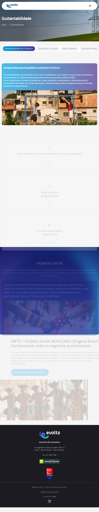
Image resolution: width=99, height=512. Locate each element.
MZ (54, 497)
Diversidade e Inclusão (48, 49)
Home (4, 25)
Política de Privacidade (49, 492)
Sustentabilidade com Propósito (19, 49)
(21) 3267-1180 (50, 455)
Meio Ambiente (69, 49)
